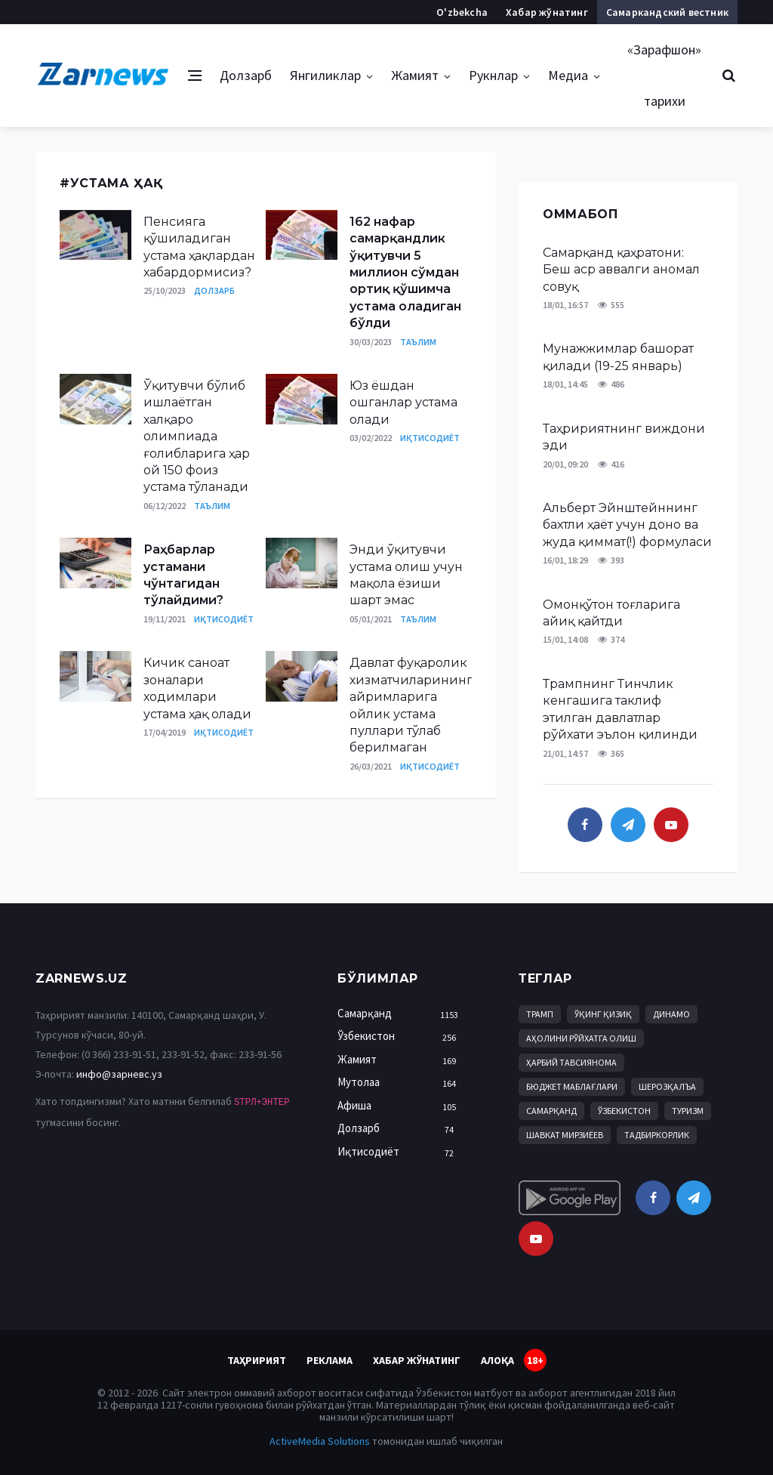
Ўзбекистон (400, 1036)
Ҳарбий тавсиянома (571, 1062)
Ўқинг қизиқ (603, 1014)
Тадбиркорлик (656, 1134)
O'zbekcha (462, 12)
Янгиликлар (325, 75)
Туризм (688, 1110)
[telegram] (628, 824)
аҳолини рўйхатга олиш (581, 1038)
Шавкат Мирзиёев (564, 1134)
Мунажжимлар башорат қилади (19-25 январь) (618, 356)
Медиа (568, 75)
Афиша (400, 1106)
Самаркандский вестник (667, 12)
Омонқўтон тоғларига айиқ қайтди (611, 612)
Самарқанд (400, 1014)
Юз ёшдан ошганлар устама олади (403, 402)
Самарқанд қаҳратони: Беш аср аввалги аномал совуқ (621, 269)
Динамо (671, 1014)
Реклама (329, 1360)
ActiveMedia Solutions (319, 1441)
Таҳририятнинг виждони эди (624, 436)
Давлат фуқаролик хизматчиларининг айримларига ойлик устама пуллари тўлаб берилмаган (411, 705)
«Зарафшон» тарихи (664, 75)
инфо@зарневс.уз (119, 1074)
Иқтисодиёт (430, 437)
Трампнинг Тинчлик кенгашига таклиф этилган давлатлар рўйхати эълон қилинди (620, 709)
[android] (570, 1197)
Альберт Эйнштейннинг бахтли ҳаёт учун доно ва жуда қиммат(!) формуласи (627, 525)
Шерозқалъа (667, 1086)
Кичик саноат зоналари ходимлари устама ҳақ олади (197, 688)
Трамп (539, 1014)
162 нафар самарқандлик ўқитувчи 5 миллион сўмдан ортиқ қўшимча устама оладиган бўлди (405, 272)
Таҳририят (256, 1360)
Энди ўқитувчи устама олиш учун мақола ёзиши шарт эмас (406, 574)
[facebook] (585, 824)
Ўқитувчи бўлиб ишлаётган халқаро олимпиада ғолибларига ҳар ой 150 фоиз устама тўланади (196, 436)
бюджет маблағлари (571, 1086)
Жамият (415, 75)
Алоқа (497, 1360)
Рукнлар (493, 75)
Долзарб (246, 75)
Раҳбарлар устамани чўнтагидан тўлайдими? (183, 574)
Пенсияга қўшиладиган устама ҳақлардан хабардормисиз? (199, 246)
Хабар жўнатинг (547, 12)
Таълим (418, 341)
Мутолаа (400, 1082)
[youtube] (671, 824)
